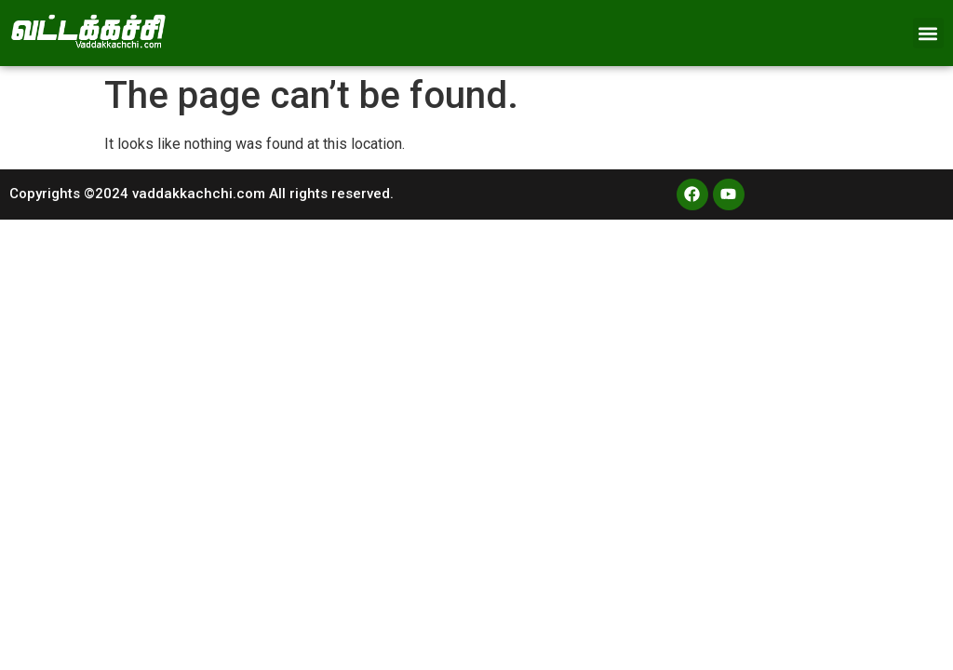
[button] (928, 33)
